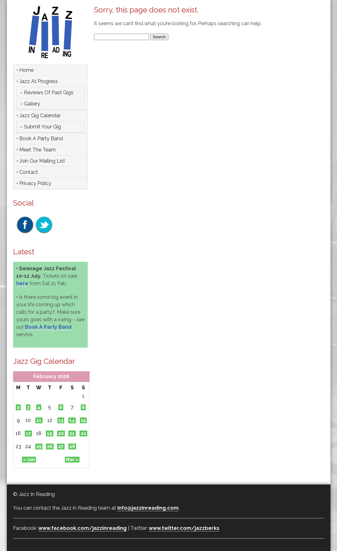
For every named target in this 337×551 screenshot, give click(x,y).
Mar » (72, 459)
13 (61, 420)
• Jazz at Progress (37, 81)
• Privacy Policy (33, 183)
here (22, 283)
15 (83, 420)
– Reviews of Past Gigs (46, 92)
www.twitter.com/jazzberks (184, 528)
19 (49, 433)
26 (50, 446)
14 (72, 420)
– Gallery (30, 104)
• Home (25, 70)
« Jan (29, 459)
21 (72, 433)
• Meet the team (36, 150)
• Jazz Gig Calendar (38, 115)
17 (28, 433)
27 (60, 446)
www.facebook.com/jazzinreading (82, 528)
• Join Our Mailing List (40, 161)
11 (38, 420)
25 (38, 446)
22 (83, 433)
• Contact (27, 172)
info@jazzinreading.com (148, 508)
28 (72, 446)
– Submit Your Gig (40, 127)
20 (61, 433)
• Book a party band (39, 138)
